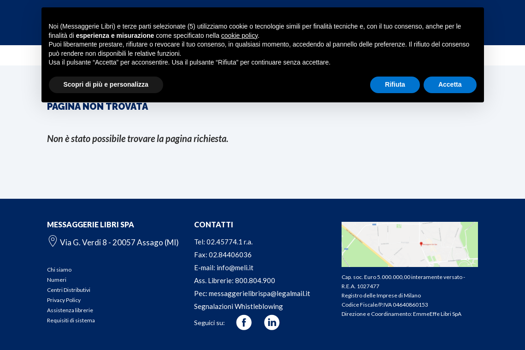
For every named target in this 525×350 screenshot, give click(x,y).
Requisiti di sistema (71, 320)
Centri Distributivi (68, 289)
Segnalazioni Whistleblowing (238, 306)
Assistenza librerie (70, 310)
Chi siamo (59, 269)
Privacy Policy (64, 300)
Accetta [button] (450, 84)
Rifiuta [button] (395, 84)
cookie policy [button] (239, 35)
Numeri (56, 279)
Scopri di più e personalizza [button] (106, 84)
